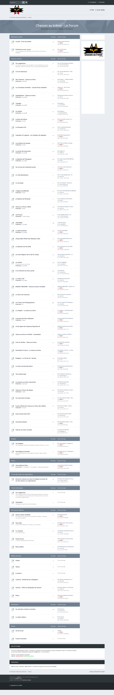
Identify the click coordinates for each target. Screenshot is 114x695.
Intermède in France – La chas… (66, 350)
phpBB (18, 677)
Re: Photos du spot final (64, 278)
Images (59, 630)
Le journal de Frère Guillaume (25, 318)
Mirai (60, 200)
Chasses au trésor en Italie (24, 430)
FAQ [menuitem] (92, 10)
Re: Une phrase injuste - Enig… (65, 421)
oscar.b (61, 548)
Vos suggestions (21, 63)
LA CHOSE (19, 111)
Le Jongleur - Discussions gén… (66, 310)
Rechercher (23, 2)
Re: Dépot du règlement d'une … (66, 478)
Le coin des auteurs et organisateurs (22, 474)
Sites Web (19, 523)
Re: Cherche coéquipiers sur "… (65, 579)
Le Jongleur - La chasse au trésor (26, 310)
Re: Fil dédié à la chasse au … (65, 374)
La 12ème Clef (20, 278)
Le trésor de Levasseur (23, 294)
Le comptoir (19, 531)
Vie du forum (20, 630)
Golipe (61, 152)
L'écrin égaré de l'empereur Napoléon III (28, 326)
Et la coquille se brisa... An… (65, 214)
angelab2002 (62, 375)
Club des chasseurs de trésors (19, 671)
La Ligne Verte (62, 480)
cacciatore (61, 128)
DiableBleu (62, 431)
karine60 (61, 256)
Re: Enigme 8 (61, 111)
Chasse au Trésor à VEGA (23, 207)
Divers (17, 595)
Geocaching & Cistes (22, 465)
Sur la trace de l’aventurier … (65, 166)
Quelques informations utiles (65, 326)
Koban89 (54, 666)
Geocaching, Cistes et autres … (66, 465)
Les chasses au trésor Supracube (26, 382)
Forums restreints (21, 638)
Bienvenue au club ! (16, 37)
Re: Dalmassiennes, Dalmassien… (66, 546)
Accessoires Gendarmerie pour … (66, 530)
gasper (61, 176)
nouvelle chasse (62, 222)
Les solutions (61, 270)
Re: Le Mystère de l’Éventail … (65, 198)
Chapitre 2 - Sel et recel (64, 87)
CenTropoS (19, 215)
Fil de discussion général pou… (66, 366)
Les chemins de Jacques (23, 143)
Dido (60, 532)
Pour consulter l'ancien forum (65, 538)
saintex (24, 320)
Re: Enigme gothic (62, 358)
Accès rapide (101, 10)
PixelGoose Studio (26, 680)
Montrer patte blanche (63, 41)
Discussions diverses (44, 467)
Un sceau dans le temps (23, 398)
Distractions (14, 604)
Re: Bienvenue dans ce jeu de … (66, 95)
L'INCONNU (19, 223)
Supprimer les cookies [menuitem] (16, 685)
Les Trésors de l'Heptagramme (25, 302)
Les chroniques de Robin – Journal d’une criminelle (31, 87)
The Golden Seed (21, 374)
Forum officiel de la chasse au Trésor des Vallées (31, 406)
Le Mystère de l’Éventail (23, 199)
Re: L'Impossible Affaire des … (65, 238)
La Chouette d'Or (21, 127)
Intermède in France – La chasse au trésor (28, 350)
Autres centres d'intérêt (23, 514)
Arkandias (61, 415)
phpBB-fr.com (18, 678)
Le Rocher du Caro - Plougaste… (66, 451)
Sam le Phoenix (63, 184)
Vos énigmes (19, 443)
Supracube (24, 383)
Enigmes (13, 439)
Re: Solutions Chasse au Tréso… (66, 206)
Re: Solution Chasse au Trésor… (66, 390)
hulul (60, 160)
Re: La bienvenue (62, 49)
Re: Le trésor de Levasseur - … (65, 294)
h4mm (60, 618)
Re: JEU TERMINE (62, 262)
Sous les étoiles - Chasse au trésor (26, 342)
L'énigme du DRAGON (22, 191)
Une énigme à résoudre (23, 451)
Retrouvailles (20, 547)
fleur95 (61, 581)
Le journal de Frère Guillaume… (66, 318)
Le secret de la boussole (23, 151)
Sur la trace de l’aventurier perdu (26, 167)
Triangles (18, 103)
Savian (61, 407)
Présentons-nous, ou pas (23, 49)
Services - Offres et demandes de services (28, 587)
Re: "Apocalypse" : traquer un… (66, 443)
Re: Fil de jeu (61, 616)
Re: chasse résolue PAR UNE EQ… (66, 158)
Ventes (18, 567)
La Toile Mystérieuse (22, 175)
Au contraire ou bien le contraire (25, 609)
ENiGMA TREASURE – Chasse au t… (67, 286)
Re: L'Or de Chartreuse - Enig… (65, 71)
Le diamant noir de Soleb (23, 246)
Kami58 (61, 304)
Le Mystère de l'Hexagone (23, 159)
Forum (29, 671)
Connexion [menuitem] (102, 2)
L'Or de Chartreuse (21, 71)
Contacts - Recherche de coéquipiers (27, 579)
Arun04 (24, 121)
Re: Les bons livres (62, 514)
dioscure (61, 610)
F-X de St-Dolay (26, 216)
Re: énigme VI (61, 151)
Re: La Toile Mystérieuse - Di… (65, 174)
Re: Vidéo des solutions (64, 342)
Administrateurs (19, 656)
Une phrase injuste (21, 422)
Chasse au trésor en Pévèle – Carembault (28, 334)
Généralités (19, 502)
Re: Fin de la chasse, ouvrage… (65, 143)
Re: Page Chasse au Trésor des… (66, 587)
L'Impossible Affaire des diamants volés (28, 238)
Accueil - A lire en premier (23, 41)
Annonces (26, 467)
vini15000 (24, 81)
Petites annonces (16, 556)
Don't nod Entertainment (64, 127)
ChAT (60, 42)
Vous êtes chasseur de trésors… (66, 595)
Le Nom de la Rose (21, 119)
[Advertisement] (93, 87)
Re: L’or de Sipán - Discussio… (65, 182)
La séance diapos (21, 617)
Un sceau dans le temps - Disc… (66, 397)
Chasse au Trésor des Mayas (24, 390)
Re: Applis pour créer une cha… (66, 522)
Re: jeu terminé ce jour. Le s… (65, 119)
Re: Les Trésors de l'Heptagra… (66, 302)
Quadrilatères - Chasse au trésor (26, 95)
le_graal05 (24, 97)
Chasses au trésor (16, 58)
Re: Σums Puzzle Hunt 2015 (64, 413)
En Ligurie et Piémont (63, 429)
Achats (18, 560)
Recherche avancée (26, 2)
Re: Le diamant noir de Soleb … (66, 246)
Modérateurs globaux (29, 656)
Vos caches (33, 467)
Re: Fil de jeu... (61, 609)
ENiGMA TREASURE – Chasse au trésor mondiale (30, 286)
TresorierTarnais (63, 64)
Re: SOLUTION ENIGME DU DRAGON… (67, 190)
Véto (60, 96)
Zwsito (23, 192)
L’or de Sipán (19, 183)
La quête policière (21, 230)
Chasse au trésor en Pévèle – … (66, 334)
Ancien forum (20, 539)
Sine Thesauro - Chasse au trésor (26, 79)
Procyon (24, 407)
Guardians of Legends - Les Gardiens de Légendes (31, 135)
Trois (60, 73)
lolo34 (60, 296)
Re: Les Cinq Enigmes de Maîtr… (66, 63)
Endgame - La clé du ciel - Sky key (26, 358)
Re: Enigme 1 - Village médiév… (66, 79)
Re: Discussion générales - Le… (66, 254)
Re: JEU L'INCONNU (62, 230)
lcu (22, 304)
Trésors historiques (17, 488)
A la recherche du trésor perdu (25, 270)
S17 (60, 359)
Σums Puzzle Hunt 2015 (23, 414)
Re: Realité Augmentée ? (64, 135)
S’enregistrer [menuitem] (93, 2)
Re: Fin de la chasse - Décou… (65, 405)
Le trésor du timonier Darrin (24, 366)
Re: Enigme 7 (61, 103)
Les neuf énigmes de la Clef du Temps (27, 254)
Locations (19, 573)
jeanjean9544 (62, 112)
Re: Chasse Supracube (63, 382)
